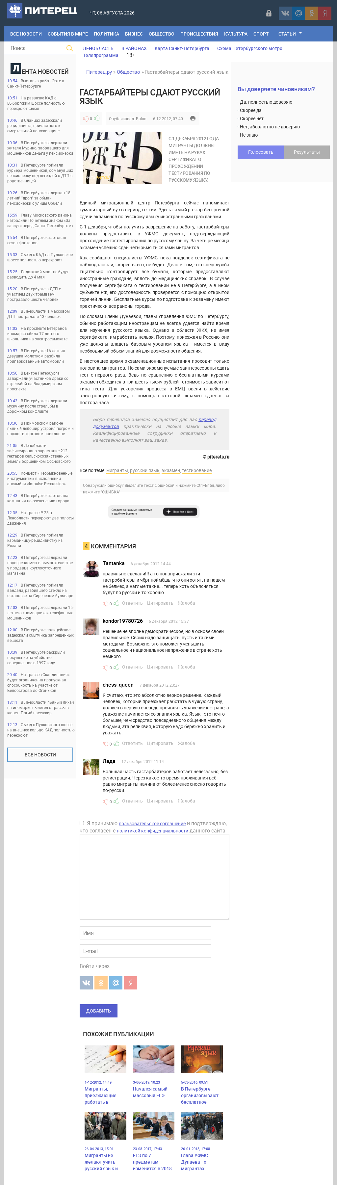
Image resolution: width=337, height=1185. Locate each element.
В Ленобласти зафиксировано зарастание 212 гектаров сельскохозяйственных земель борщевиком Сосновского (39, 453)
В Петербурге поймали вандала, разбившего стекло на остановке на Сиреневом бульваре (40, 590)
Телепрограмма (100, 55)
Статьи (287, 34)
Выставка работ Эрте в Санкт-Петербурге (35, 83)
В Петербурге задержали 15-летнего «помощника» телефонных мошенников (40, 612)
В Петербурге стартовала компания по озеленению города (38, 498)
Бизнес (134, 34)
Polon (141, 118)
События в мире (68, 34)
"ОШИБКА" (110, 491)
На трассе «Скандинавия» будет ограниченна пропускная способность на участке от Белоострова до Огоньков (38, 682)
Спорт (261, 34)
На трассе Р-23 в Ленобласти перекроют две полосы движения (40, 518)
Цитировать (160, 603)
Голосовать (260, 152)
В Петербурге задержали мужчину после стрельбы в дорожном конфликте (37, 406)
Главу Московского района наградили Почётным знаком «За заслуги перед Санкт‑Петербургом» (40, 220)
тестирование (197, 470)
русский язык (145, 470)
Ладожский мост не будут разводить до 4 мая (38, 274)
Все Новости (26, 34)
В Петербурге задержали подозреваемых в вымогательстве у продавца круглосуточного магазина (40, 565)
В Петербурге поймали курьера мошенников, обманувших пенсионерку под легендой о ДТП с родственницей (40, 172)
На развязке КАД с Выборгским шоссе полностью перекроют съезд (36, 103)
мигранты (117, 470)
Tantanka (114, 563)
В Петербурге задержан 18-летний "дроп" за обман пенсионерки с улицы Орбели (39, 198)
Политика (106, 34)
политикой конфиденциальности (152, 831)
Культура (235, 34)
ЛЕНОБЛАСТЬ (98, 48)
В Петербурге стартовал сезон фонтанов (36, 240)
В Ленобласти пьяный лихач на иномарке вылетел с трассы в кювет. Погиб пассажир (40, 707)
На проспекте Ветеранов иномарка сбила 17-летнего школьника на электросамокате (37, 333)
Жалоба (186, 603)
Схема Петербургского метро (249, 48)
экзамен (171, 470)
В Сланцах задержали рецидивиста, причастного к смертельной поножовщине (34, 125)
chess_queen (118, 684)
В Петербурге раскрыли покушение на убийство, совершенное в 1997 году (36, 657)
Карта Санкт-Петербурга (182, 48)
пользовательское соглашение (152, 823)
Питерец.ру (99, 71)
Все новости (40, 754)
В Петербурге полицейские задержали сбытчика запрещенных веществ (40, 635)
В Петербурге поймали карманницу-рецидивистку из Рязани (35, 540)
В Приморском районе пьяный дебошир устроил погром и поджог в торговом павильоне (40, 428)
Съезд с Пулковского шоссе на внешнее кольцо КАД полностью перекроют (41, 730)
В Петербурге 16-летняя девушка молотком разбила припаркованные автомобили (36, 356)
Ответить (132, 603)
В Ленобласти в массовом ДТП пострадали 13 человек (38, 313)
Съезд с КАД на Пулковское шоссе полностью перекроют (40, 257)
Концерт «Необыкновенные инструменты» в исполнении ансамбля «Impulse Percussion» (39, 478)
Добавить (98, 1011)
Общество (161, 34)
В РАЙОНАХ (134, 48)
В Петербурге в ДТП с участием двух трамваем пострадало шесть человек (34, 294)
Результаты (307, 152)
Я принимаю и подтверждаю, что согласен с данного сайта (153, 827)
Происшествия (199, 34)
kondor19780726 (123, 620)
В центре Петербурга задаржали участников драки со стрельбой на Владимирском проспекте (37, 380)
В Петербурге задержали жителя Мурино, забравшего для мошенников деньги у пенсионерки (40, 148)
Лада (109, 761)
